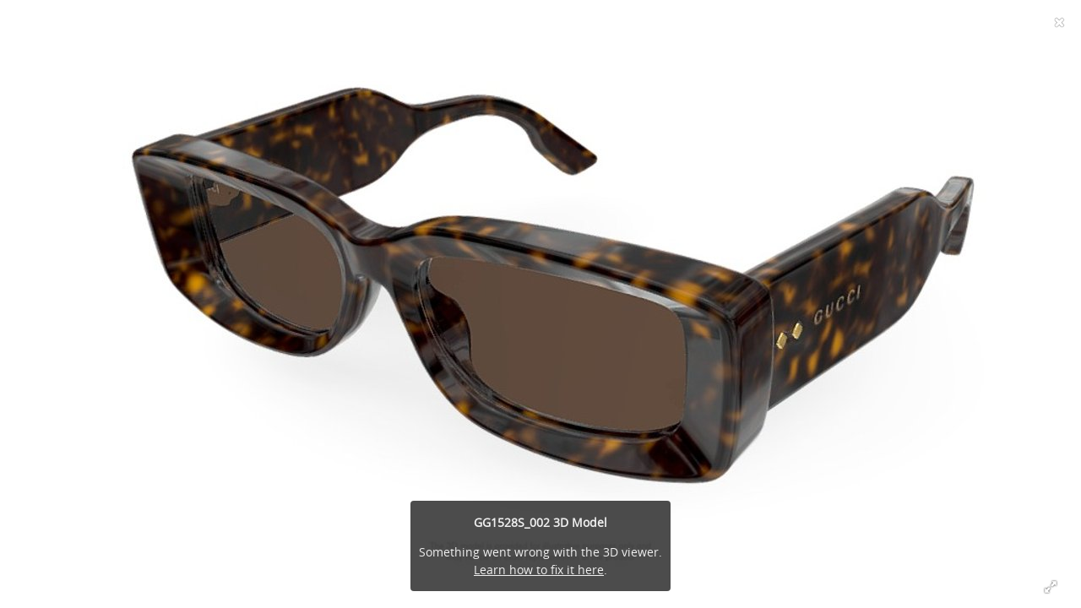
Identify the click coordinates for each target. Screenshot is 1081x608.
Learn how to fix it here (539, 570)
